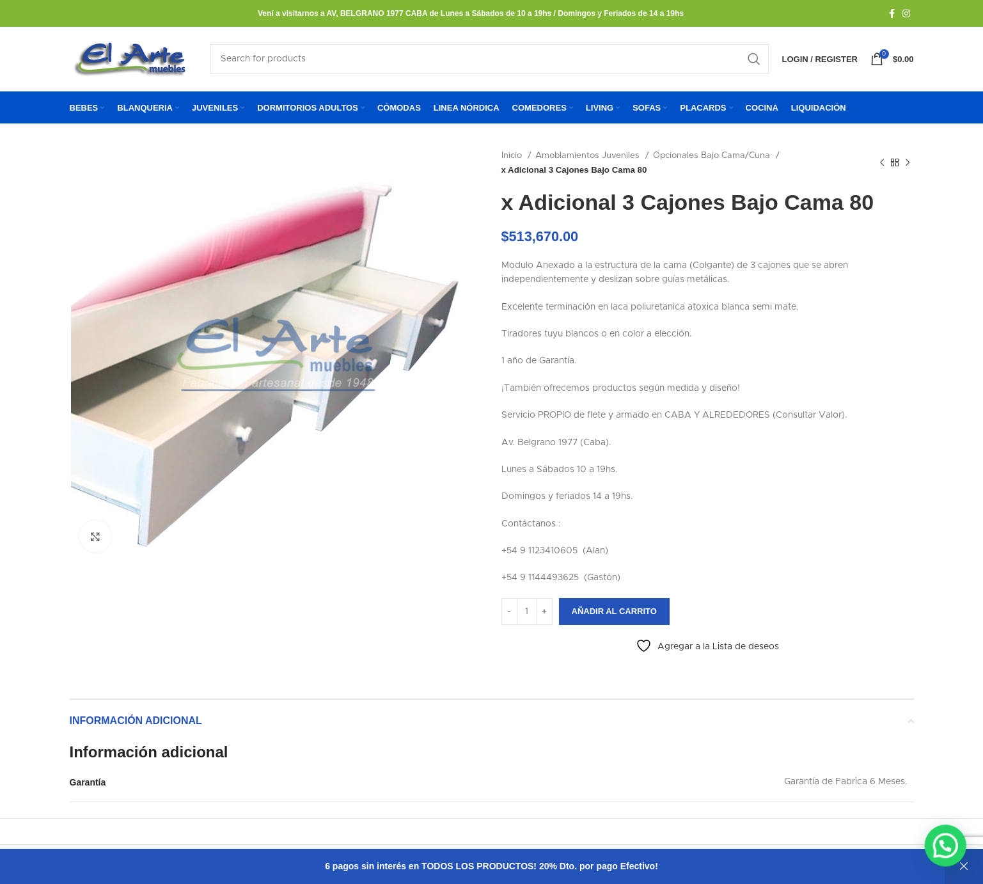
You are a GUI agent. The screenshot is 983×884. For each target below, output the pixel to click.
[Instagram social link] (906, 13)
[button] (947, 851)
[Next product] (907, 165)
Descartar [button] (964, 866)
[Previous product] (882, 165)
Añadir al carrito (614, 614)
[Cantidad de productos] (527, 613)
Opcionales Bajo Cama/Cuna (713, 158)
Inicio (512, 158)
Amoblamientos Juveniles (588, 158)
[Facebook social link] (892, 13)
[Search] (489, 60)
